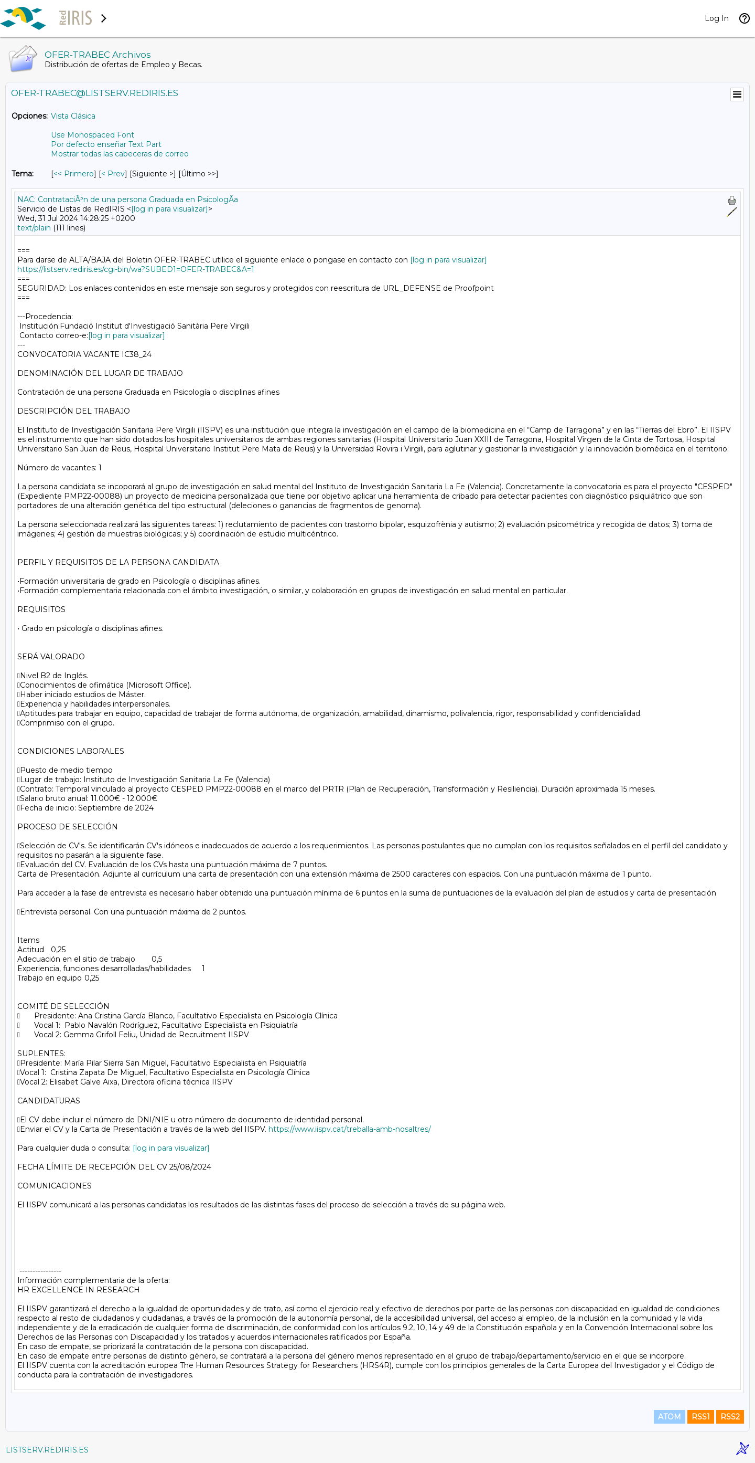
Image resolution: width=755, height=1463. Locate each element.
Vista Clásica (73, 116)
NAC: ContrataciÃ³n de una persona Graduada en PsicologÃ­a (127, 199)
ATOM (669, 1417)
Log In (717, 18)
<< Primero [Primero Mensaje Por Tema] (73, 173)
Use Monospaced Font (92, 135)
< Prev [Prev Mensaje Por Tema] (113, 173)
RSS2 (730, 1417)
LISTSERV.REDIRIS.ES (47, 1450)
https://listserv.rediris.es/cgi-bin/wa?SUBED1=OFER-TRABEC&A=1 (135, 269)
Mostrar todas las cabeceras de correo (120, 154)
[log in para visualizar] (169, 209)
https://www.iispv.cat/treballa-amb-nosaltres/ (349, 1129)
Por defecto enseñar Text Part (106, 144)
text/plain (34, 228)
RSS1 (701, 1417)
